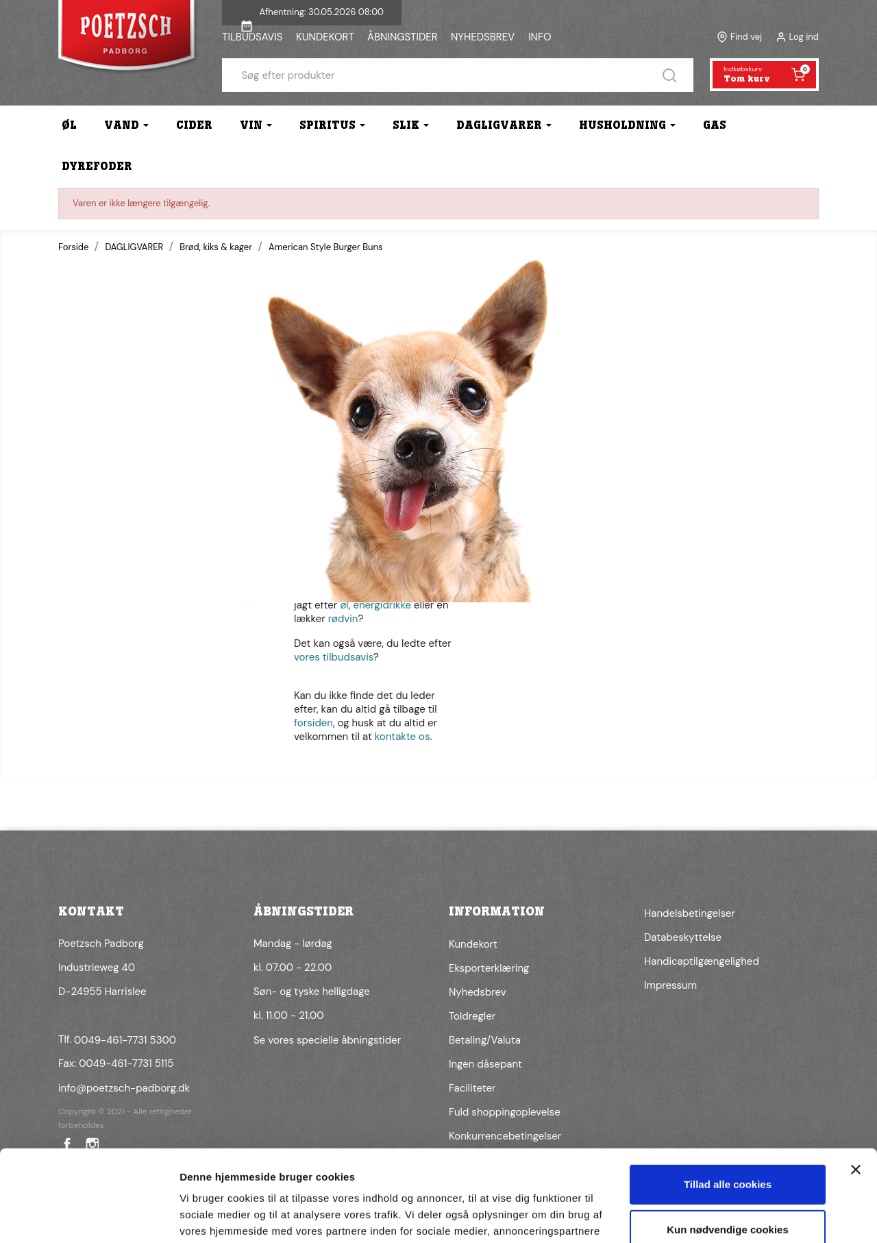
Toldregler (472, 1016)
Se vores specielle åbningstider (327, 1040)
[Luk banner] (856, 1084)
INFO (540, 37)
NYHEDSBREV (483, 37)
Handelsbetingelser (689, 913)
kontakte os (402, 736)
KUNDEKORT (325, 37)
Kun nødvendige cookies (728, 1143)
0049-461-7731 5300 (125, 1040)
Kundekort (473, 944)
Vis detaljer (207, 1216)
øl (344, 605)
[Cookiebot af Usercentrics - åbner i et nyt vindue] (89, 1216)
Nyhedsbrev (477, 992)
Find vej (746, 36)
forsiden (313, 723)
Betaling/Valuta (485, 1040)
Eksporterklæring (489, 968)
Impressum (670, 985)
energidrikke (382, 605)
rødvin (343, 619)
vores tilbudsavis (333, 657)
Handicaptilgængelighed (701, 961)
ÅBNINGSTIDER (402, 37)
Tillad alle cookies (727, 1099)
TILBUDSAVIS (252, 37)
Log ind (804, 36)
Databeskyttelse (682, 937)
